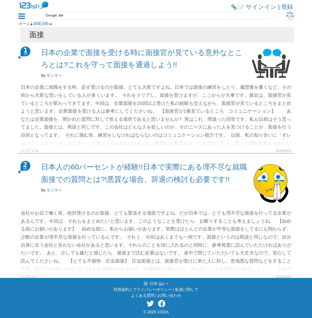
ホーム (24, 24)
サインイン (261, 6)
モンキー (54, 75)
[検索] (160, 15)
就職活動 (41, 24)
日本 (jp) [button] (157, 284)
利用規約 (121, 289)
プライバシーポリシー (152, 289)
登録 (287, 6)
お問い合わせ (169, 295)
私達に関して (186, 289)
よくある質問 (142, 295)
